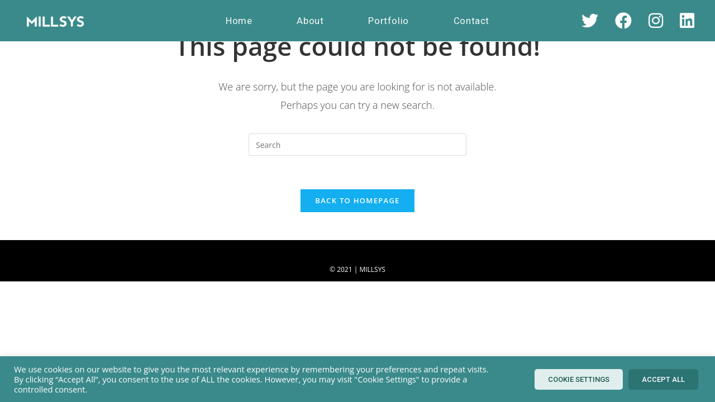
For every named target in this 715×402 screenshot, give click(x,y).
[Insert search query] (357, 144)
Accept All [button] (663, 379)
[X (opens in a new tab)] (590, 20)
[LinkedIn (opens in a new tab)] (687, 20)
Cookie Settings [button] (578, 379)
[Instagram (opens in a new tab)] (655, 20)
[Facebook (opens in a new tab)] (623, 20)
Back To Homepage (357, 200)
